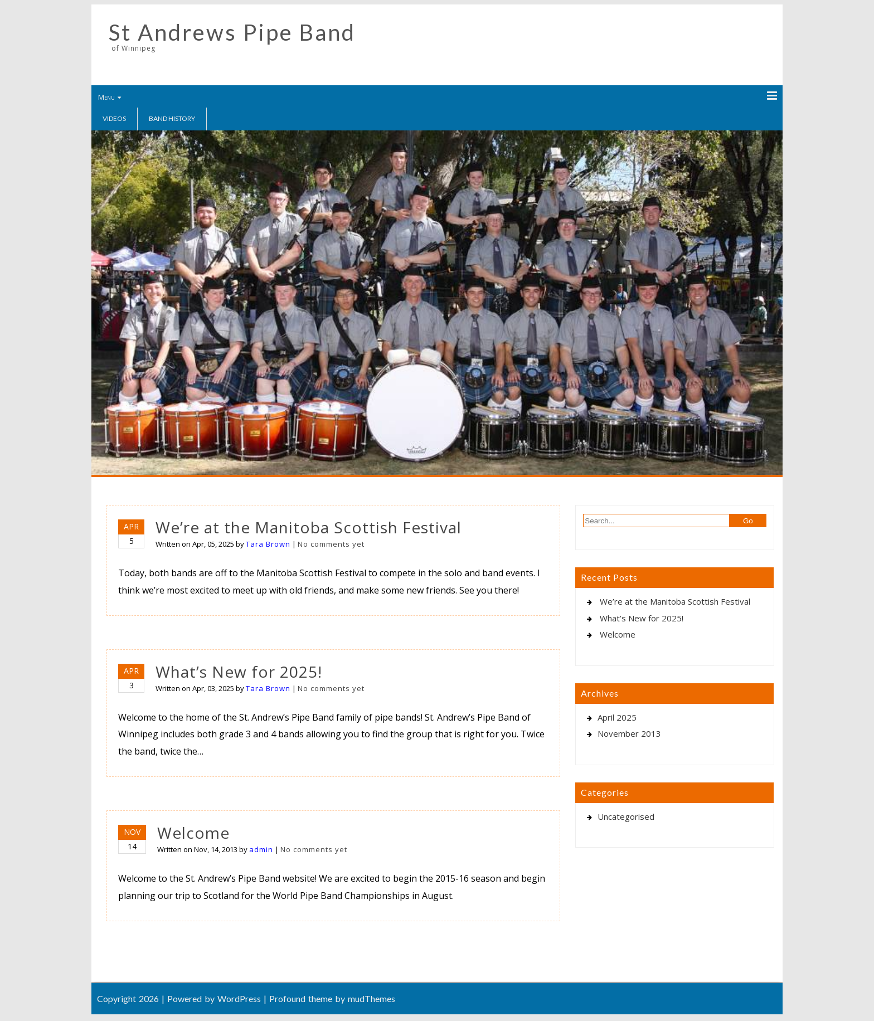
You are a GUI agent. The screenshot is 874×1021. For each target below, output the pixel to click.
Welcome (193, 832)
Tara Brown (268, 544)
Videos (114, 118)
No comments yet (331, 544)
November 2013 (629, 733)
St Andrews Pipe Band (232, 32)
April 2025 (617, 717)
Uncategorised (626, 816)
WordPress (239, 998)
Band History (172, 118)
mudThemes (371, 998)
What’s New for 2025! (239, 671)
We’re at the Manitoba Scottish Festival (309, 527)
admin (261, 849)
